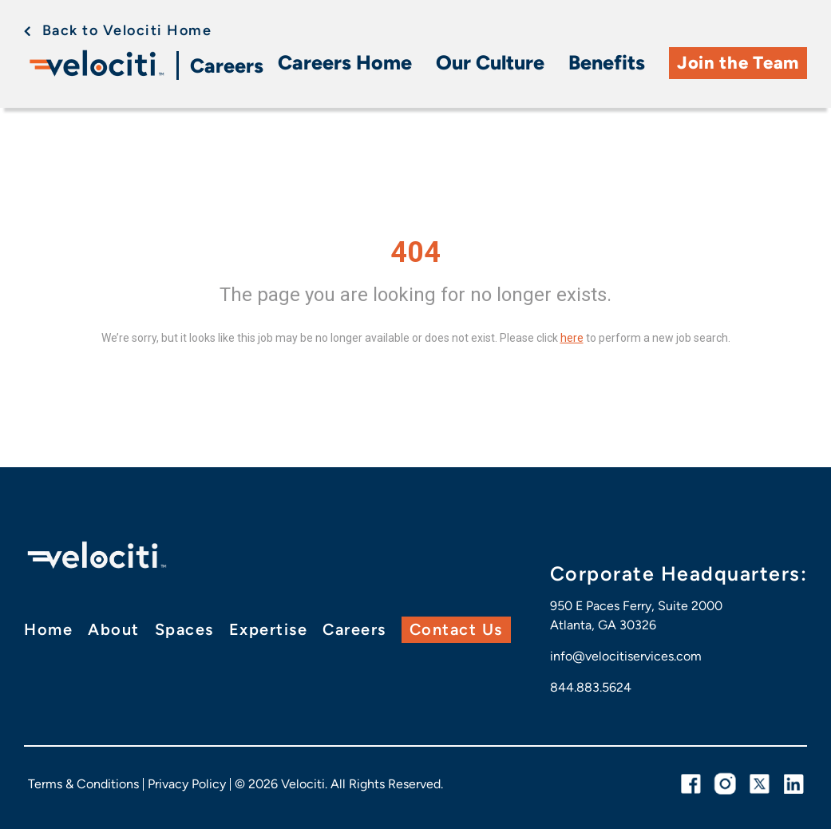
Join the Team (738, 62)
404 (415, 252)
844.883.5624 (590, 687)
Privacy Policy (187, 783)
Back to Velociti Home (127, 30)
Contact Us (456, 629)
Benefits (606, 62)
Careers (226, 65)
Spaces (184, 629)
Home (48, 629)
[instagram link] (725, 784)
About (114, 629)
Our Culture (490, 62)
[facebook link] (691, 784)
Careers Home (345, 62)
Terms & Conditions (83, 783)
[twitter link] (759, 784)
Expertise (268, 629)
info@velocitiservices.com (626, 656)
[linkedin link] (794, 784)
